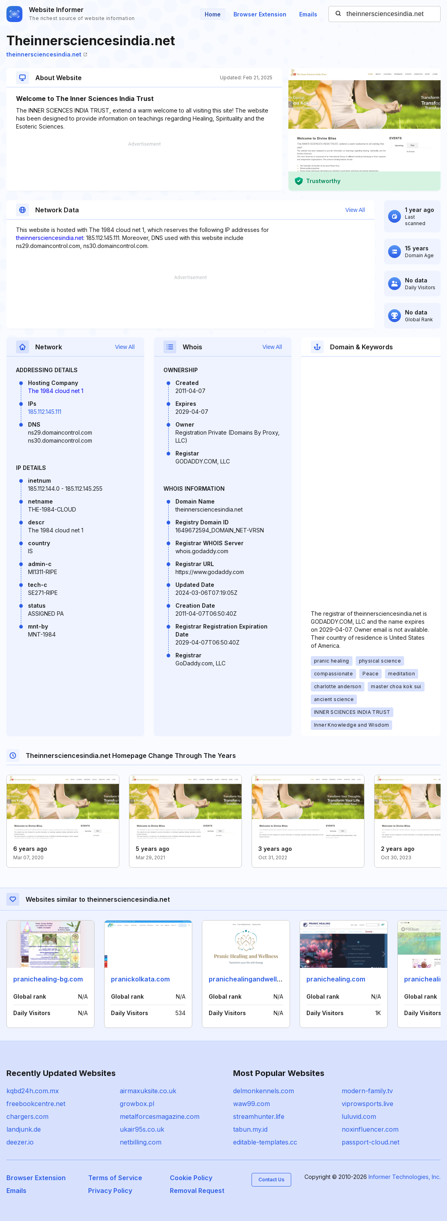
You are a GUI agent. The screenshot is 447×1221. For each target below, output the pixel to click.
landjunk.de (23, 1129)
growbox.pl (137, 1104)
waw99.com (251, 1104)
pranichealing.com (335, 979)
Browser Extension (260, 14)
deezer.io (20, 1142)
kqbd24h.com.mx (32, 1091)
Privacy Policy (110, 1191)
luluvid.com (359, 1116)
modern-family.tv (367, 1091)
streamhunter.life (258, 1116)
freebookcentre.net (35, 1104)
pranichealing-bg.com (48, 979)
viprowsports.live (367, 1104)
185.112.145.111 (44, 411)
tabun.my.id (250, 1129)
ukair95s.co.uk (142, 1129)
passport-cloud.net (370, 1142)
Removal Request (197, 1191)
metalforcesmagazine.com (159, 1116)
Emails (308, 14)
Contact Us (271, 1180)
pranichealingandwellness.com (258, 979)
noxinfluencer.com (370, 1129)
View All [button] (355, 210)
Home (213, 14)
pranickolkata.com (140, 979)
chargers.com (27, 1116)
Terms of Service (115, 1178)
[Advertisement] (144, 166)
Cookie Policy (191, 1178)
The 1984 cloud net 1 (55, 390)
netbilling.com (140, 1142)
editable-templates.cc (265, 1142)
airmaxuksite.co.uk (148, 1091)
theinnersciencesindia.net (46, 54)
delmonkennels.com (263, 1091)
